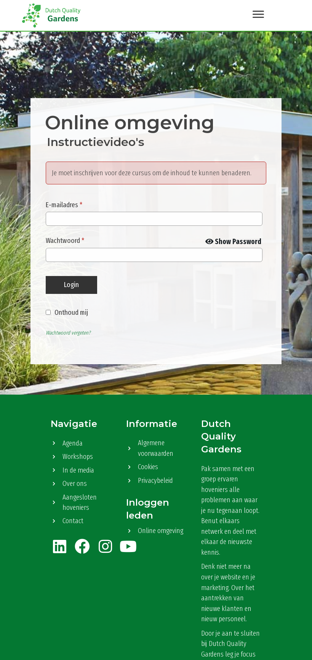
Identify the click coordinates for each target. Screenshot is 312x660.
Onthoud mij (71, 312)
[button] (59, 546)
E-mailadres (64, 204)
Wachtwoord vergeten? (68, 332)
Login (71, 284)
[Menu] (258, 14)
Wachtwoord (65, 240)
